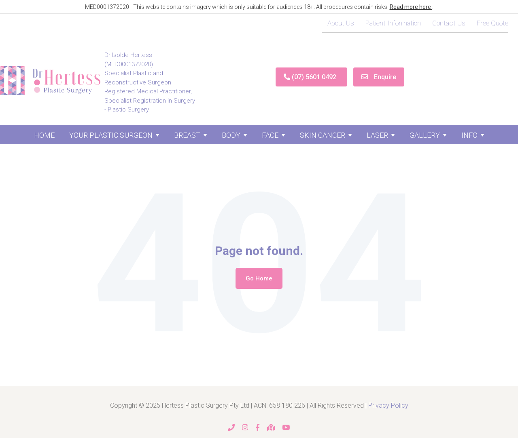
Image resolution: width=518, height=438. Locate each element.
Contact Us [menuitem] (448, 23)
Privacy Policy (388, 405)
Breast (187, 135)
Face (270, 135)
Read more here (411, 7)
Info (469, 135)
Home (44, 135)
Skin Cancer (322, 135)
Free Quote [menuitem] (492, 23)
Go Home (259, 278)
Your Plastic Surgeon (111, 135)
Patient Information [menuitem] (393, 23)
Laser (377, 135)
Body (231, 135)
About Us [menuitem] (340, 23)
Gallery (425, 135)
